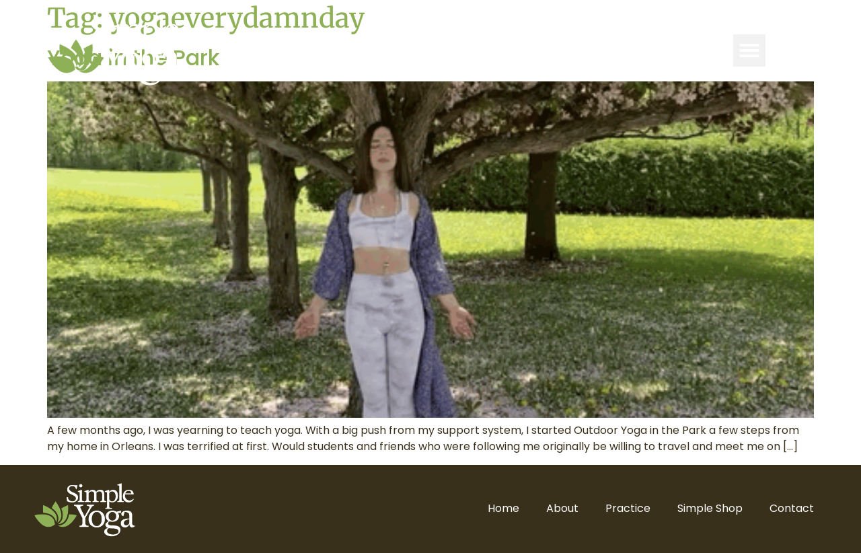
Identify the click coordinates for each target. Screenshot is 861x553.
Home (503, 508)
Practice (627, 508)
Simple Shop (710, 508)
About (562, 508)
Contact (792, 508)
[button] (749, 50)
